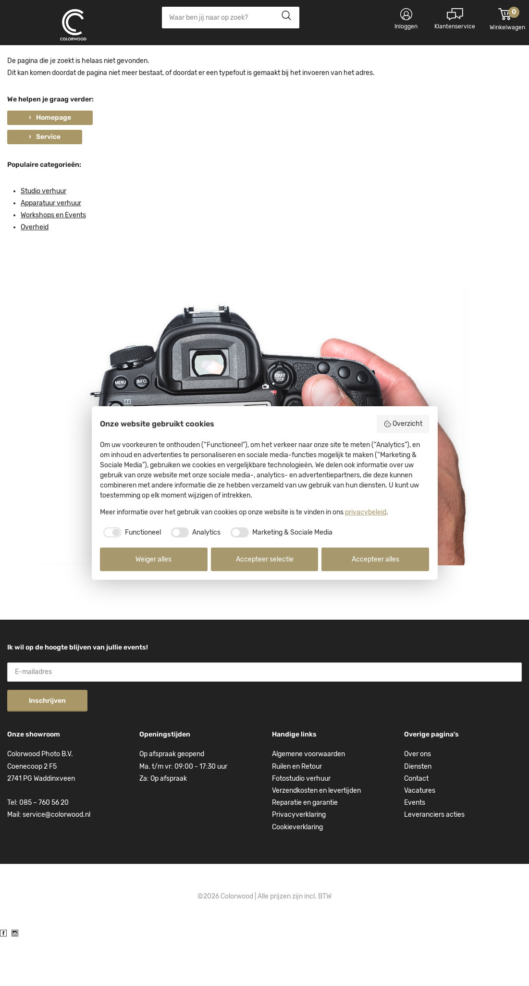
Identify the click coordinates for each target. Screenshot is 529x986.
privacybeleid (365, 512)
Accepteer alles (375, 559)
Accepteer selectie (265, 559)
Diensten (417, 815)
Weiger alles (153, 559)
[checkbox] (130, 532)
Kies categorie (45, 62)
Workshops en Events (53, 263)
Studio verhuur (43, 239)
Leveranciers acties (434, 863)
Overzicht (403, 424)
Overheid (35, 275)
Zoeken (284, 17)
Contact (416, 827)
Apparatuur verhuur (51, 251)
